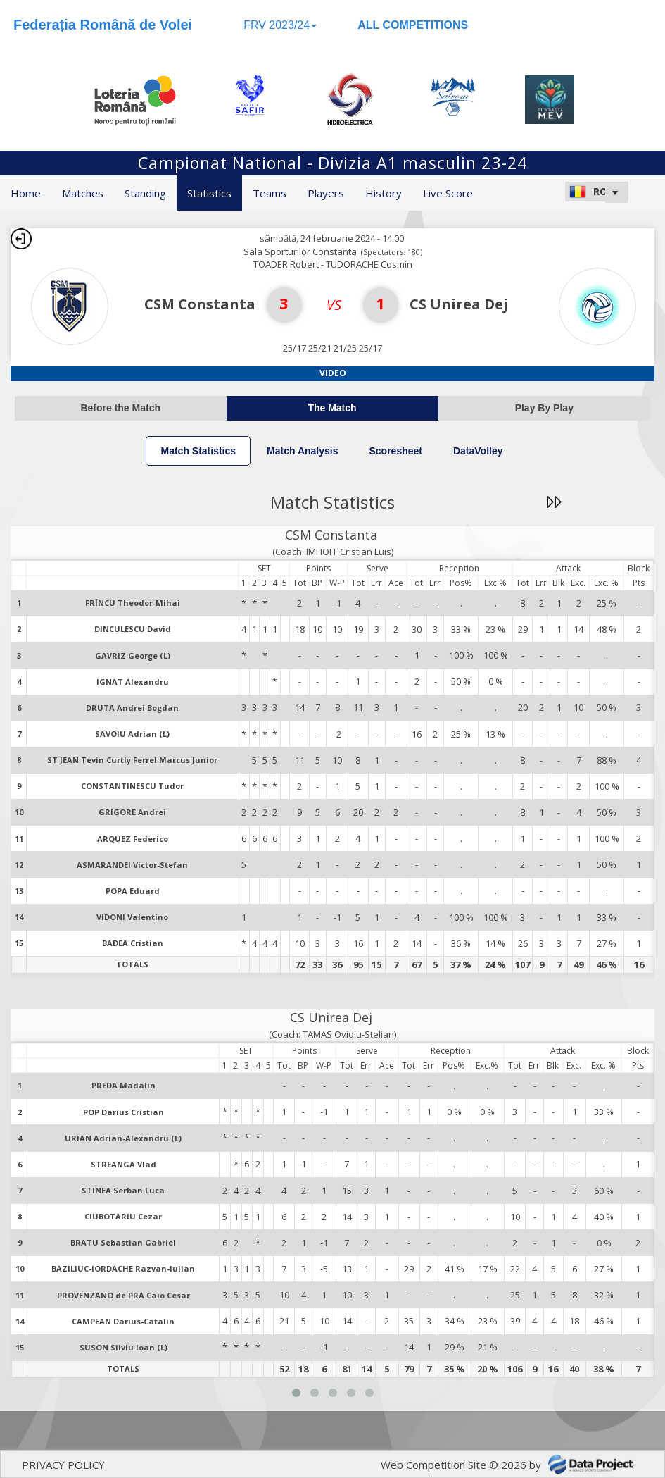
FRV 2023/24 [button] (280, 25)
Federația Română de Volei (102, 24)
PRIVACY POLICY (63, 1465)
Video (332, 373)
